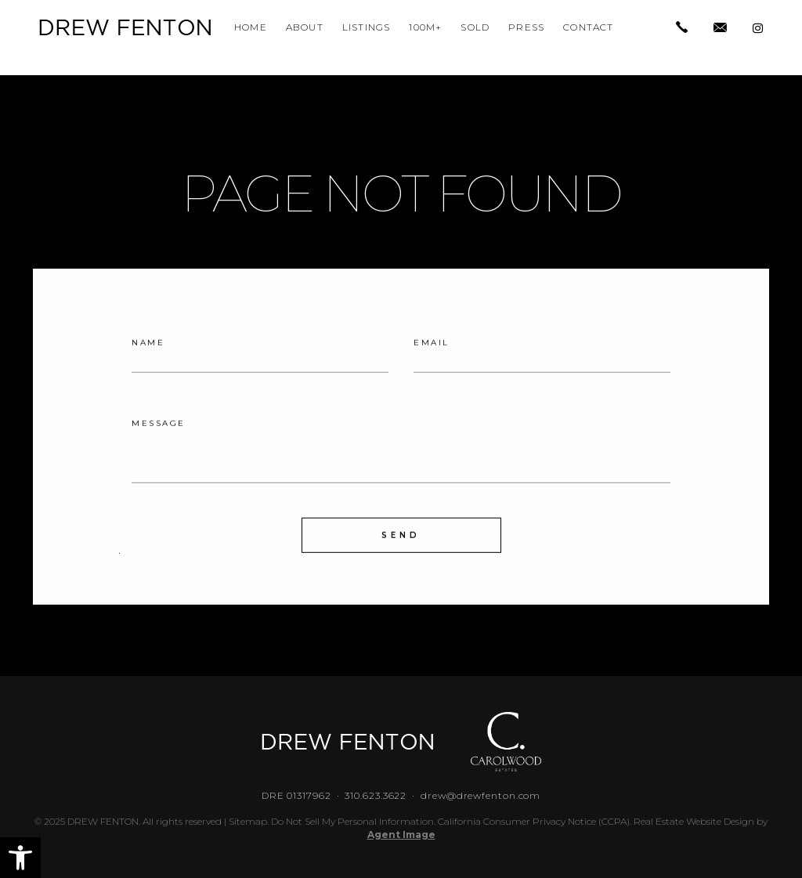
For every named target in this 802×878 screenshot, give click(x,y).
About (304, 27)
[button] (20, 857)
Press (526, 27)
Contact (588, 27)
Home (250, 27)
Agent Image (401, 834)
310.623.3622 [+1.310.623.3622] (375, 795)
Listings (366, 27)
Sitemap (248, 821)
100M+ (425, 27)
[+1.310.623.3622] (682, 27)
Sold (475, 27)
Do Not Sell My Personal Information (352, 821)
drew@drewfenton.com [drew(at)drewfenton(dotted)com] (480, 795)
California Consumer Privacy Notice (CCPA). (534, 821)
